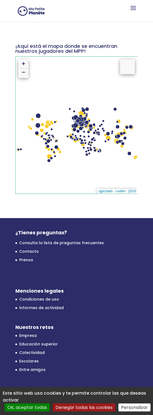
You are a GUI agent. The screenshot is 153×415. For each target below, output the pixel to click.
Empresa (28, 335)
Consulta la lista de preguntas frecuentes (61, 243)
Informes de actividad (41, 307)
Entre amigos (32, 369)
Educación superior (38, 344)
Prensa (26, 260)
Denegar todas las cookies (84, 407)
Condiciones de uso (39, 299)
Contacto (29, 251)
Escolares (29, 361)
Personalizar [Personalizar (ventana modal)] (134, 407)
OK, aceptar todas (27, 407)
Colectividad (32, 352)
